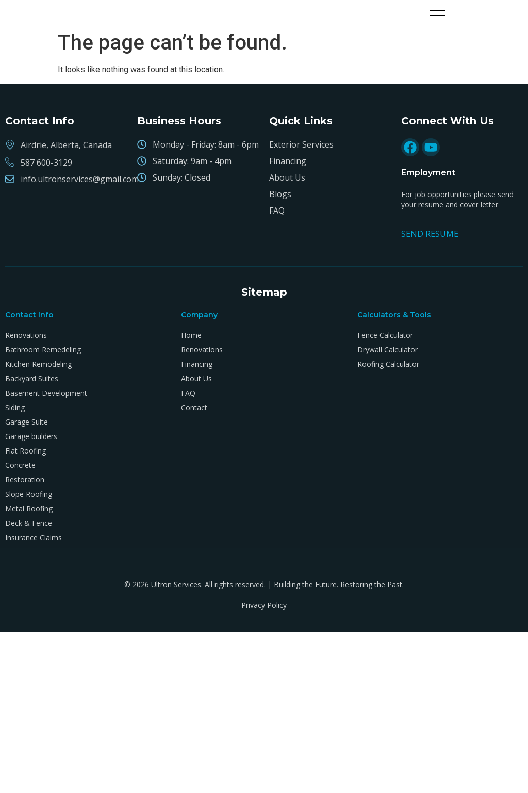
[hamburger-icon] (437, 13)
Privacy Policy (264, 605)
